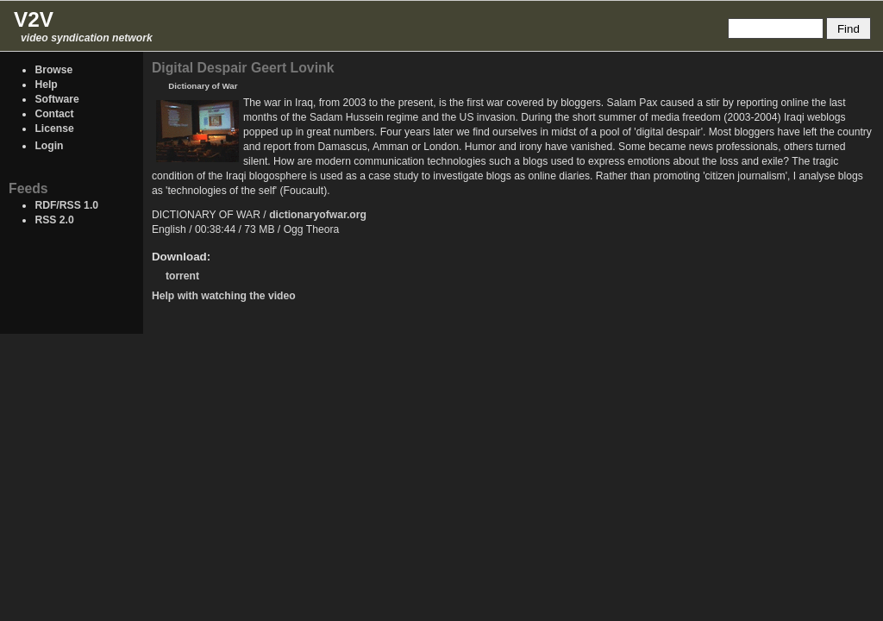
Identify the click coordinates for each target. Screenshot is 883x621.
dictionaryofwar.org (317, 215)
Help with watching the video (224, 296)
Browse (53, 70)
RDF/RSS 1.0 (66, 205)
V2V (33, 19)
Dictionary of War (202, 86)
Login (48, 146)
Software (56, 99)
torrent (182, 276)
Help (45, 84)
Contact (53, 114)
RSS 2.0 (53, 220)
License (53, 128)
